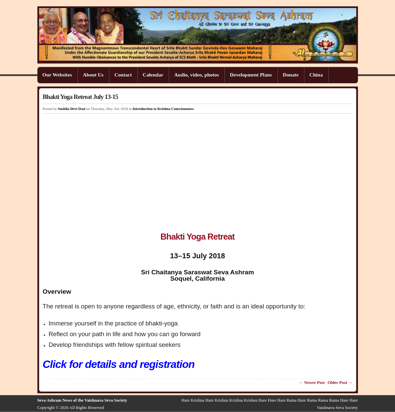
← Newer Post (312, 382)
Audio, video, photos (196, 75)
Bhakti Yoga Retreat (198, 236)
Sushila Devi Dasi (71, 109)
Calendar (153, 75)
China (316, 75)
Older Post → (340, 382)
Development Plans (251, 75)
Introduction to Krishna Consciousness (163, 109)
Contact (123, 75)
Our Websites (57, 75)
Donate (291, 75)
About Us (93, 75)
